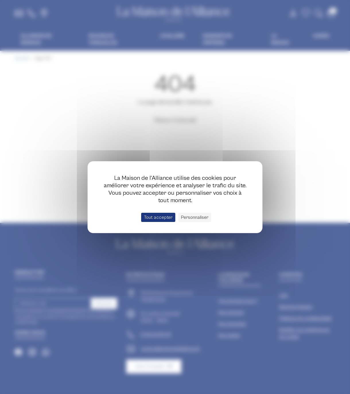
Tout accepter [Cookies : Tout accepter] (158, 217)
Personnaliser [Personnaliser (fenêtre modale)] (194, 217)
